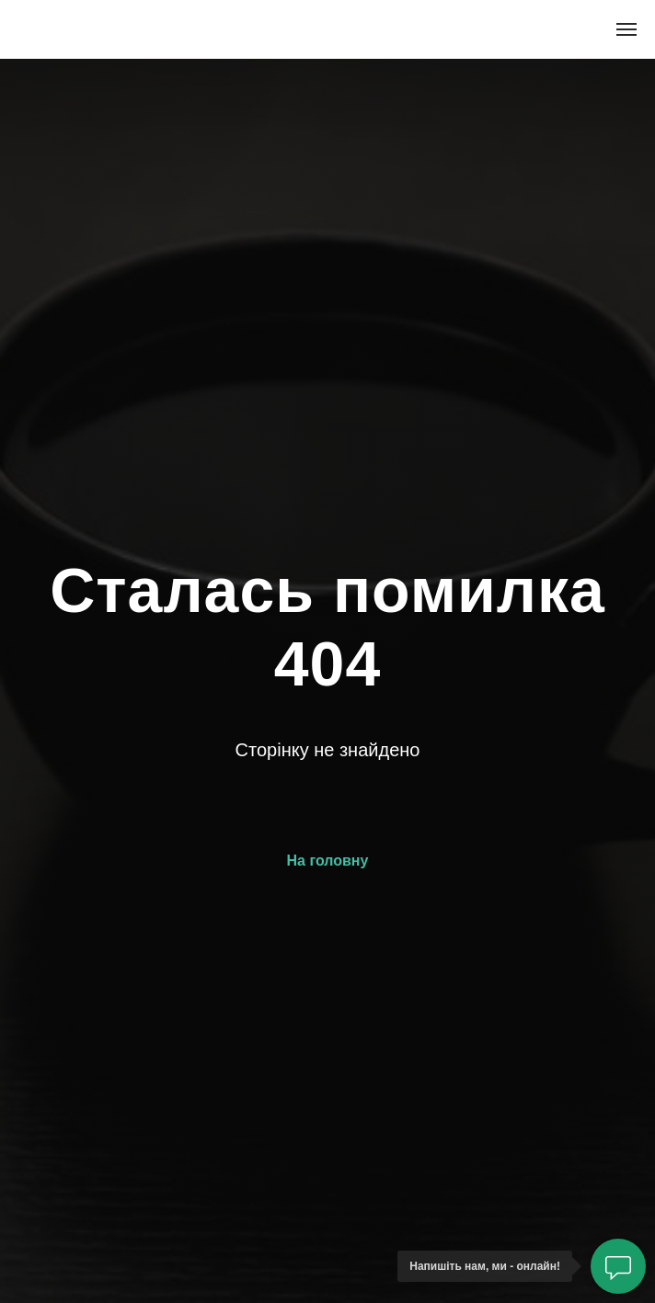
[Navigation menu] (626, 29)
